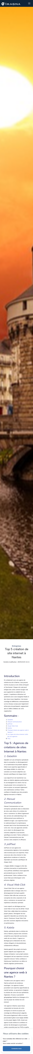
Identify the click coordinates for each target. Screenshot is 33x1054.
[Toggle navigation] (29, 3)
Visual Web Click (12, 726)
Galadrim (10, 720)
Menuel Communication (14, 722)
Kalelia (9, 728)
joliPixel (9, 724)
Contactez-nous (17, 1048)
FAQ (8, 739)
